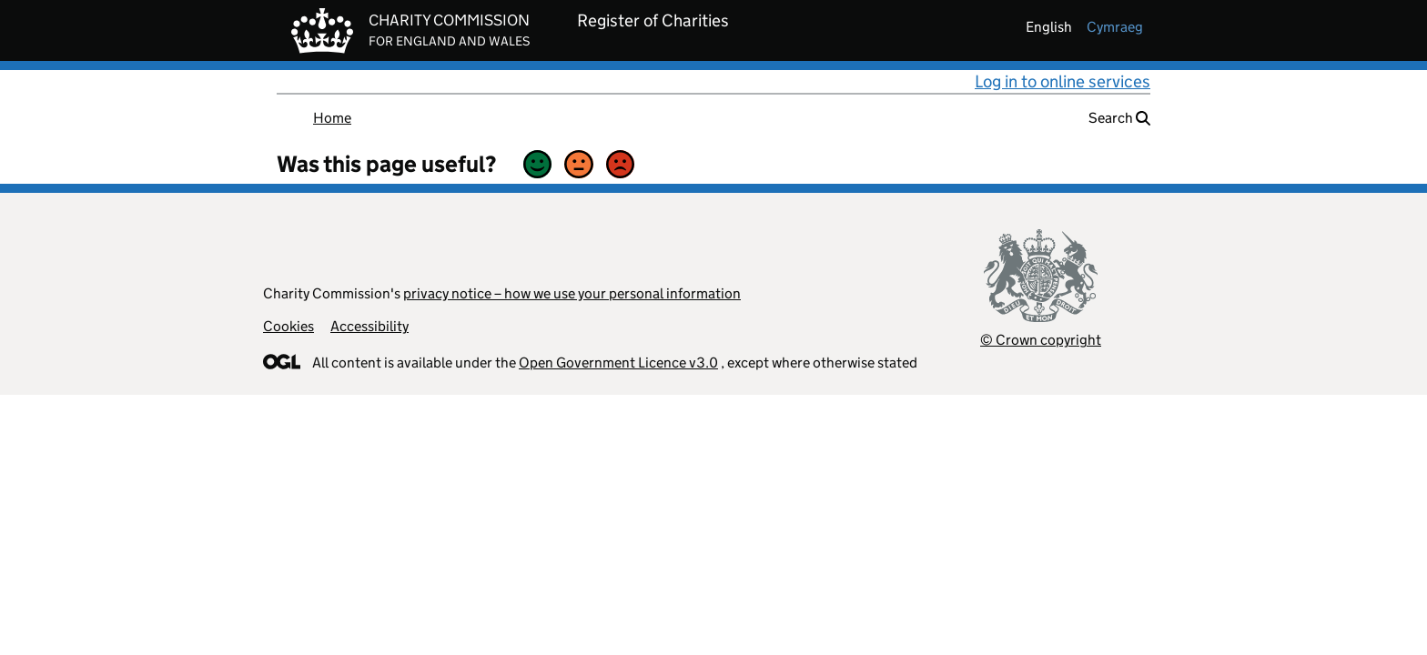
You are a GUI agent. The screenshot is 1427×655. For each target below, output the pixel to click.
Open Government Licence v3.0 (618, 362)
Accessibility (369, 326)
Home (332, 117)
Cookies (288, 326)
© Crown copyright (1040, 339)
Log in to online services (1062, 81)
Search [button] (1119, 117)
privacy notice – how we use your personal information (572, 293)
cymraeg (1115, 26)
